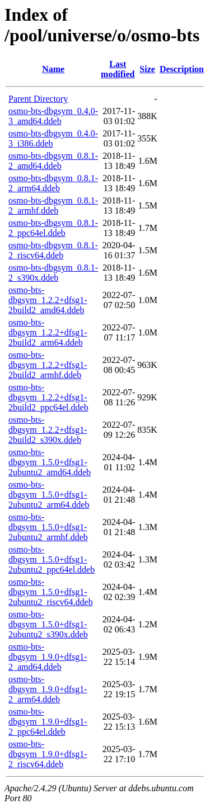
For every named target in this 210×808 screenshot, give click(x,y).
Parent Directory (38, 98)
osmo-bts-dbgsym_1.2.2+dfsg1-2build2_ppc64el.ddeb (48, 397)
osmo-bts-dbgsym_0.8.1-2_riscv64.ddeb (53, 250)
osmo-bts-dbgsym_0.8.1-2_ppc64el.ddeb (53, 228)
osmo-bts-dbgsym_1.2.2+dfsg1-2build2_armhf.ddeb (47, 365)
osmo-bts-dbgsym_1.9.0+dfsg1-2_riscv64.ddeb (47, 754)
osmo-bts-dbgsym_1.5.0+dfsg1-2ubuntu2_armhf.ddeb (48, 527)
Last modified (117, 69)
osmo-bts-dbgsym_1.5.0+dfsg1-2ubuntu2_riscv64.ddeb (50, 592)
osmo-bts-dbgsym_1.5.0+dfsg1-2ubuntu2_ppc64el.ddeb (51, 559)
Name (53, 69)
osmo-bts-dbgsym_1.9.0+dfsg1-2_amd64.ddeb (47, 657)
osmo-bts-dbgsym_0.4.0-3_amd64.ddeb (53, 116)
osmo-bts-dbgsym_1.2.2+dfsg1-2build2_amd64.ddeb (47, 300)
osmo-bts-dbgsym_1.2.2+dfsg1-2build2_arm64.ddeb (47, 332)
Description (182, 69)
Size (147, 69)
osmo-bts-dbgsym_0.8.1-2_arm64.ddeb (53, 183)
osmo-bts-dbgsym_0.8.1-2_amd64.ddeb (53, 161)
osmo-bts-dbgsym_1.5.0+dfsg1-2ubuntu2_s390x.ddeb (48, 624)
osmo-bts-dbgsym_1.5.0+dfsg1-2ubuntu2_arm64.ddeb (48, 494)
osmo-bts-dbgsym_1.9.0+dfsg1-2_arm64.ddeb (47, 689)
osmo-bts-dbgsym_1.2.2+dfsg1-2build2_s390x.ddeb (47, 430)
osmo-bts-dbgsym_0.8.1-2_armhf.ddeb (53, 205)
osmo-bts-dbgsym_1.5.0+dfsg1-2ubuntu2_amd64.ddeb (49, 462)
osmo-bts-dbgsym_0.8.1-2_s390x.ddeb (53, 272)
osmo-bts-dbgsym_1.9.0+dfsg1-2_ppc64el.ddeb (47, 721)
